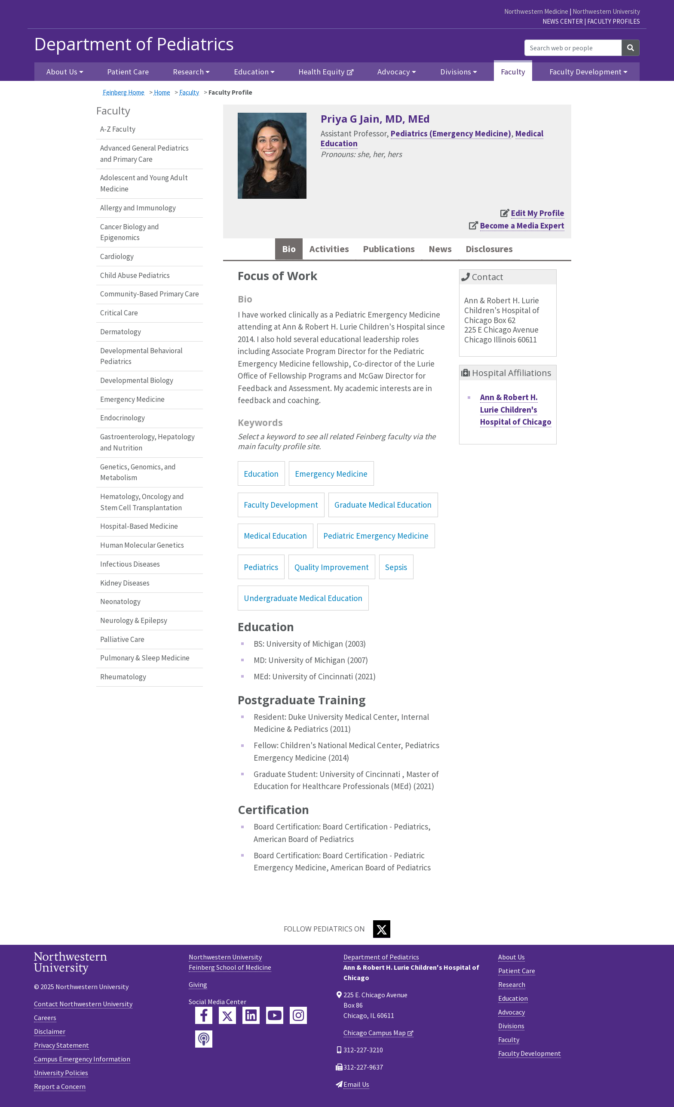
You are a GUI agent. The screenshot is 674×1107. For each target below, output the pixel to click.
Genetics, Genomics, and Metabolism (138, 472)
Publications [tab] (387, 249)
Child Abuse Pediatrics (135, 275)
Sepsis (396, 569)
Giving (198, 986)
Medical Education (275, 537)
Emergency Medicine (132, 399)
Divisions (511, 1028)
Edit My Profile (537, 213)
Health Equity (321, 72)
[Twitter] (381, 931)
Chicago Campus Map (374, 1034)
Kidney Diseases (125, 583)
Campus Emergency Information (82, 1060)
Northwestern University (606, 11)
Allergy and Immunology (138, 208)
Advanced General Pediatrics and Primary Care (144, 153)
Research (511, 986)
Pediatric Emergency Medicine (376, 537)
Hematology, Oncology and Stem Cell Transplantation (142, 502)
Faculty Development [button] (585, 72)
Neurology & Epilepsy (133, 620)
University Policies (61, 1074)
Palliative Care (122, 639)
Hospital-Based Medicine (139, 526)
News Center (562, 21)
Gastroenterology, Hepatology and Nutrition (147, 442)
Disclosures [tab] (498, 249)
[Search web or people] (573, 48)
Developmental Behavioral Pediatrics (141, 356)
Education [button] (251, 72)
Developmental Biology (136, 380)
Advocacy (511, 1014)
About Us (511, 959)
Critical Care (119, 313)
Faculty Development (281, 506)
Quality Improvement (331, 569)
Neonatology (120, 601)
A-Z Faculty (117, 129)
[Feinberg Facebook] (203, 1017)
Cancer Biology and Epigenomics (129, 232)
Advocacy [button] (393, 72)
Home (162, 92)
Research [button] (188, 72)
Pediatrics (261, 569)
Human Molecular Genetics (142, 545)
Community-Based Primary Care (149, 294)
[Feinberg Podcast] (203, 1041)
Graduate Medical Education (383, 506)
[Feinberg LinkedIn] (251, 1017)
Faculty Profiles (613, 21)
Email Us (356, 1086)
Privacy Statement (61, 1046)
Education (261, 475)
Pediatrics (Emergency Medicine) (451, 133)
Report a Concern (60, 1088)
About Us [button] (61, 72)
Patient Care (128, 72)
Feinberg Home (123, 92)
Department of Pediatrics (134, 43)
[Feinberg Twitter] (227, 1017)
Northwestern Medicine (536, 11)
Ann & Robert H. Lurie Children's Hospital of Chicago (515, 411)
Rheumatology (123, 676)
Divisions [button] (455, 72)
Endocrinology (122, 417)
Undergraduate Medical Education (303, 600)
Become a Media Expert (522, 225)
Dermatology (120, 331)
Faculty (513, 72)
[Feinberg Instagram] (298, 1017)
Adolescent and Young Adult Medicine (144, 183)
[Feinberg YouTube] (274, 1017)
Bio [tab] (276, 249)
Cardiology (117, 256)
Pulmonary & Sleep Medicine (145, 658)
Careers (45, 1019)
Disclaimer (49, 1033)
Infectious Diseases (130, 564)
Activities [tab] (320, 249)
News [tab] (444, 249)
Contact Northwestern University (83, 1005)
